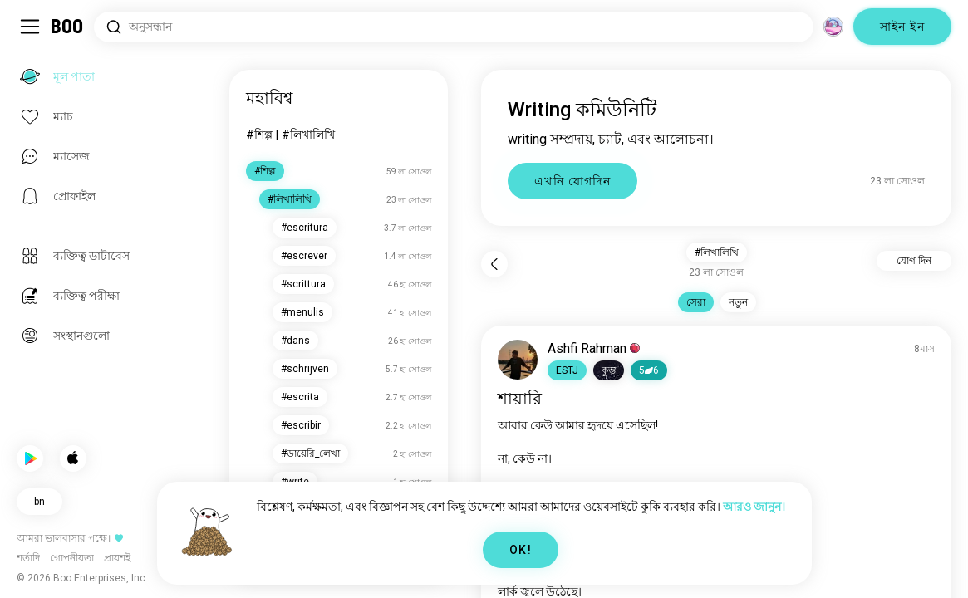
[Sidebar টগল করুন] (30, 26)
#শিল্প (259, 134)
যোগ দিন (914, 261)
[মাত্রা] (833, 27)
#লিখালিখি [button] (717, 252)
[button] (567, 370)
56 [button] (649, 370)
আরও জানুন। (754, 506)
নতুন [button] (738, 302)
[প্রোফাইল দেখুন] (518, 360)
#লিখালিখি (308, 134)
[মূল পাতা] (68, 26)
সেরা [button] (695, 302)
